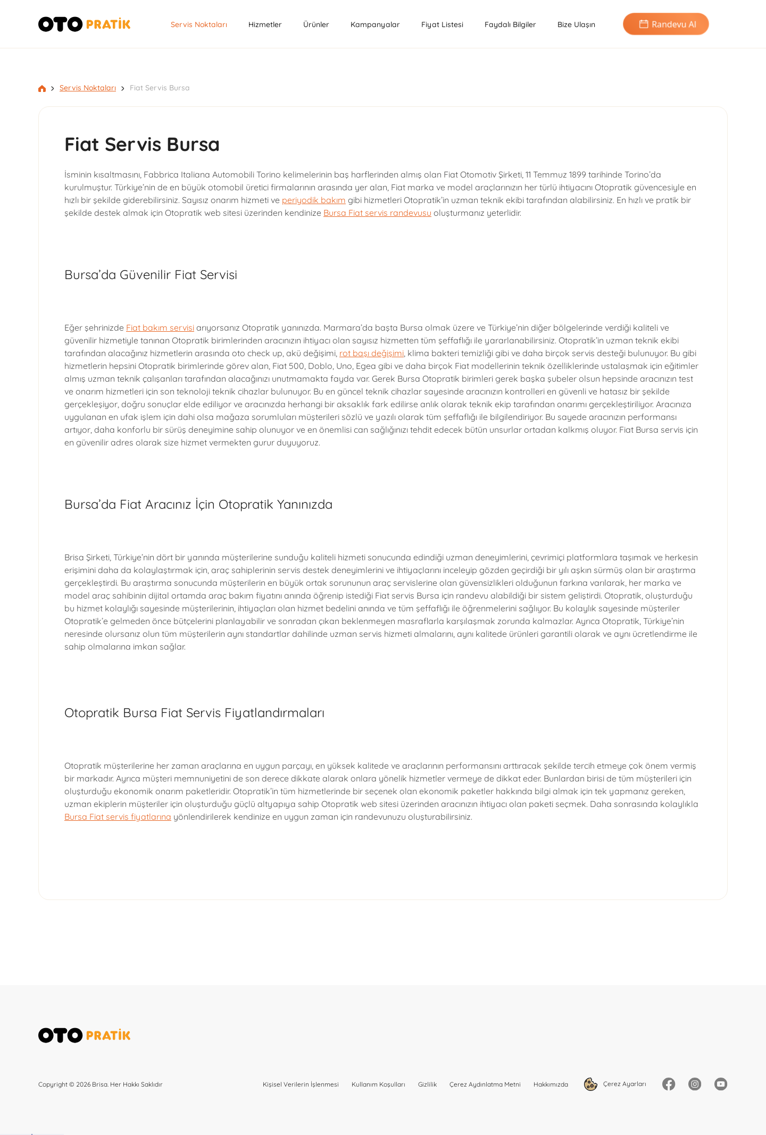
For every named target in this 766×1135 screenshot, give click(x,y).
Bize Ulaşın (576, 24)
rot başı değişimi (371, 353)
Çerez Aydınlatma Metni (485, 1084)
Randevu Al (666, 24)
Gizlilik (427, 1084)
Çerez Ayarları (615, 1084)
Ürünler (316, 24)
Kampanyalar (375, 24)
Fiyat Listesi (442, 24)
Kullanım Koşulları (378, 1084)
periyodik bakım (314, 200)
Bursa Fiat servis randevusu (377, 212)
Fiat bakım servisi (160, 327)
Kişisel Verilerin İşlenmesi (301, 1084)
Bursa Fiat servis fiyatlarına (117, 816)
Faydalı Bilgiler (510, 24)
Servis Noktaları (199, 24)
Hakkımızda (551, 1084)
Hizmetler (265, 24)
